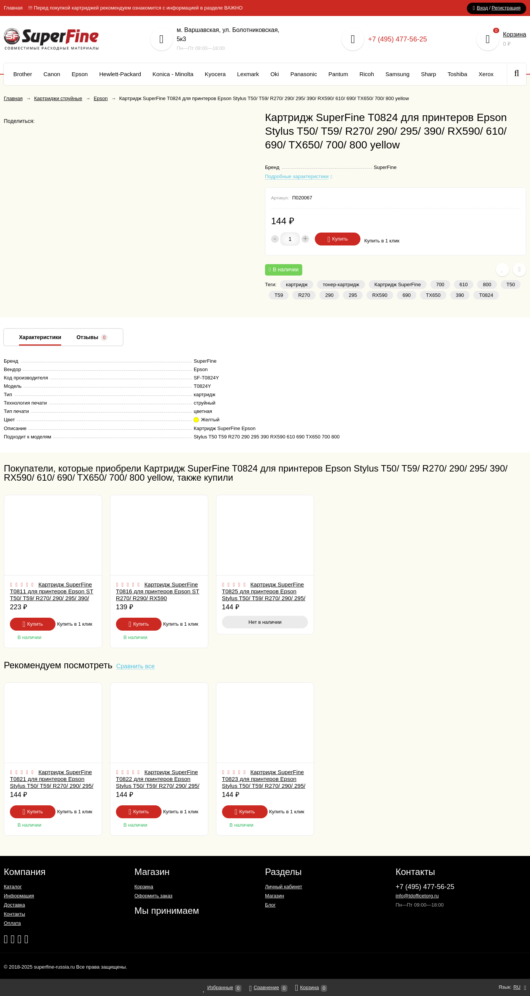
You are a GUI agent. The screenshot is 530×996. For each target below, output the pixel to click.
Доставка (14, 905)
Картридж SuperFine (397, 284)
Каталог (13, 886)
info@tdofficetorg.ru (417, 896)
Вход (482, 8)
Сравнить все (135, 666)
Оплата (12, 923)
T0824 (486, 295)
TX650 (433, 295)
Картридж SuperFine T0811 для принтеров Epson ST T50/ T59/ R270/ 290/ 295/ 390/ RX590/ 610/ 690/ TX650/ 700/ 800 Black (51, 598)
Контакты (14, 914)
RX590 (379, 295)
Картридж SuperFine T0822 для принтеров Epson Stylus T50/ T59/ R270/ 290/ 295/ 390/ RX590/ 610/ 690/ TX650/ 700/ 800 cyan (158, 786)
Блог (270, 905)
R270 (304, 295)
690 (407, 295)
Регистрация (506, 8)
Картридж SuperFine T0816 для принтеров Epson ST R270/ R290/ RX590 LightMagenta (157, 594)
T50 (510, 284)
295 (353, 295)
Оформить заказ (154, 896)
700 (440, 284)
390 (460, 295)
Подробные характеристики (296, 176)
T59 (279, 295)
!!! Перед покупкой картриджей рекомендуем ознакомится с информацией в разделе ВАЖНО (135, 8)
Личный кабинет (283, 886)
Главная (13, 8)
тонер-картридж (341, 284)
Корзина (514, 34)
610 (464, 284)
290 (329, 295)
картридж (297, 284)
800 (487, 284)
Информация (19, 896)
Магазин (274, 896)
